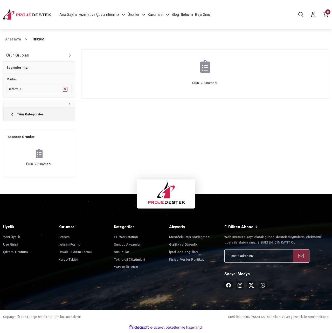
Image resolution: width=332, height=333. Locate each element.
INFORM (37, 39)
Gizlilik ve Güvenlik (183, 246)
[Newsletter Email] (266, 258)
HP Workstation (126, 239)
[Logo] (27, 14)
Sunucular (121, 254)
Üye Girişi (10, 246)
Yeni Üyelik (11, 239)
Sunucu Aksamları (127, 246)
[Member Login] (313, 14)
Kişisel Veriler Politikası (187, 261)
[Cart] (326, 14)
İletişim (64, 239)
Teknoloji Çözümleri (129, 261)
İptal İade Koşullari (183, 254)
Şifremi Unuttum (15, 254)
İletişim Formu (69, 246)
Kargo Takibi (68, 261)
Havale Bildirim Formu (75, 254)
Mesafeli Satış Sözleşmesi (189, 239)
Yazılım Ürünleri (126, 269)
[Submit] (301, 258)
